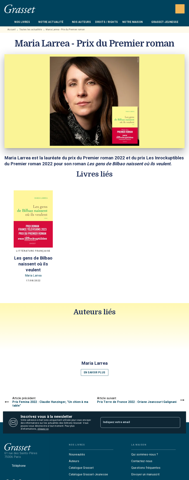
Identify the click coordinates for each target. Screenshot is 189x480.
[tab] (8, 22)
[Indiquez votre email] (135, 422)
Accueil (11, 29)
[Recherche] (180, 8)
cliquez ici (43, 429)
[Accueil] (19, 9)
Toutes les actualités (30, 29)
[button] (94, 349)
